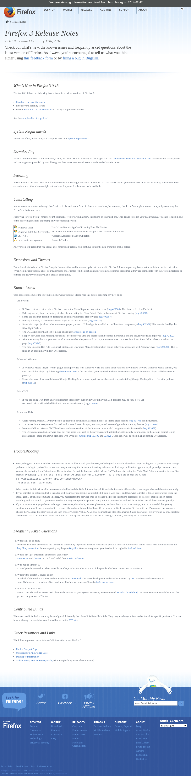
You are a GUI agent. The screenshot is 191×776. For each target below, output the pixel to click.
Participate (141, 737)
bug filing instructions (28, 547)
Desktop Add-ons (102, 725)
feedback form (135, 547)
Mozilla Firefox (19, 11)
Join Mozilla (142, 733)
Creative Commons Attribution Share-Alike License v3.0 (25, 772)
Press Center (142, 741)
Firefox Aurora (79, 729)
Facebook (65, 702)
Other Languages (171, 720)
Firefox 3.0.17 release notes (38, 109)
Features (34, 725)
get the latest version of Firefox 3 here (132, 158)
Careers (140, 749)
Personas (98, 733)
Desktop (49, 9)
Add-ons (105, 9)
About (143, 9)
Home (7, 21)
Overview (77, 725)
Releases (86, 9)
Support (125, 9)
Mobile (68, 9)
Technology (36, 737)
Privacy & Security (39, 741)
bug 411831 (149, 427)
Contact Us (141, 757)
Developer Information (27, 655)
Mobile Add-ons (102, 729)
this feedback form (38, 58)
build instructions (105, 581)
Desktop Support (123, 725)
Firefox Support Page (26, 647)
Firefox (12, 723)
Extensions (22, 557)
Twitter (41, 702)
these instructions (68, 371)
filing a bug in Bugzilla (81, 58)
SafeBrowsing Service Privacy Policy (35, 659)
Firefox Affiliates (89, 703)
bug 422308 (114, 308)
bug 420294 (152, 423)
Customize (35, 729)
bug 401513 (29, 382)
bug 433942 (35, 342)
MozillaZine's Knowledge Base (31, 651)
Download (56, 725)
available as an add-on (85, 331)
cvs (132, 577)
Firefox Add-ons (75, 557)
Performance (36, 733)
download (76, 577)
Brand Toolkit (143, 745)
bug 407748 (135, 420)
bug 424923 (169, 335)
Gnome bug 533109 (89, 435)
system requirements (78, 138)
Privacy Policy (7, 765)
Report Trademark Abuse (41, 765)
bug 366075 (95, 320)
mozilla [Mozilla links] (173, 9)
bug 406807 (105, 316)
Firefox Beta (78, 733)
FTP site (73, 618)
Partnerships (142, 753)
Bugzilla (73, 547)
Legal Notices (22, 765)
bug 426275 (142, 312)
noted (24, 769)
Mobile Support (123, 729)
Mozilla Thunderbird (127, 591)
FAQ (53, 737)
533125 (108, 435)
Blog (138, 725)
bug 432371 (144, 323)
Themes (37, 557)
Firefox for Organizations (79, 743)
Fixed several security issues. (30, 101)
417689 (93, 403)
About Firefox (143, 729)
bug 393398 (163, 346)
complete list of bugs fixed (34, 118)
